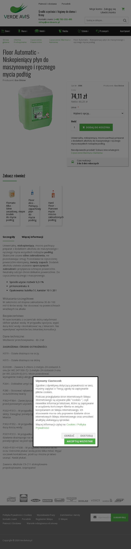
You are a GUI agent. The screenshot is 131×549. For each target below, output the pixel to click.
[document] (65, 411)
